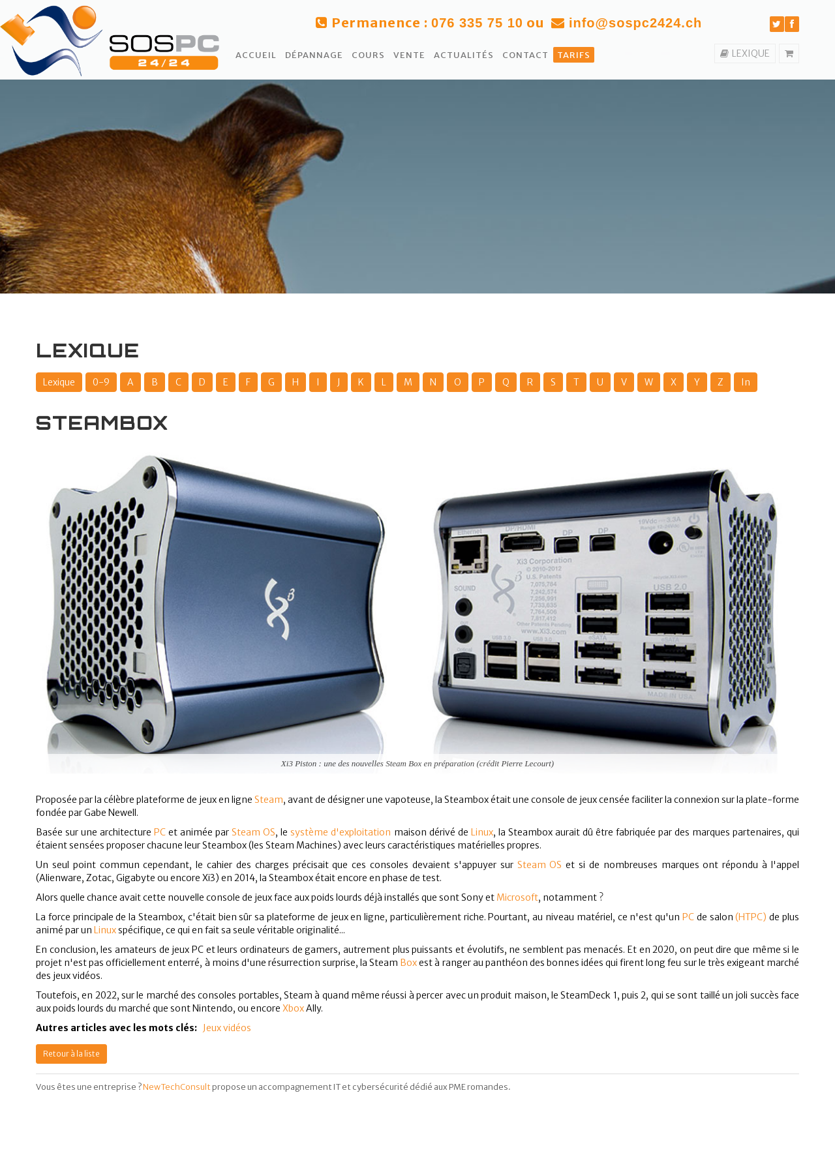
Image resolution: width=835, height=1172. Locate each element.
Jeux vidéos (227, 1028)
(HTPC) (751, 917)
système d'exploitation (340, 832)
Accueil (256, 55)
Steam (268, 799)
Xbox (293, 1008)
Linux (482, 832)
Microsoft (517, 897)
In (745, 382)
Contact (525, 55)
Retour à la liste (71, 1054)
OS (269, 832)
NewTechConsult (177, 1087)
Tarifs (573, 55)
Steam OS (539, 865)
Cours (368, 55)
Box (408, 963)
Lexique (59, 382)
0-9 (101, 382)
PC (160, 832)
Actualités (464, 55)
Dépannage (314, 55)
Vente (409, 55)
